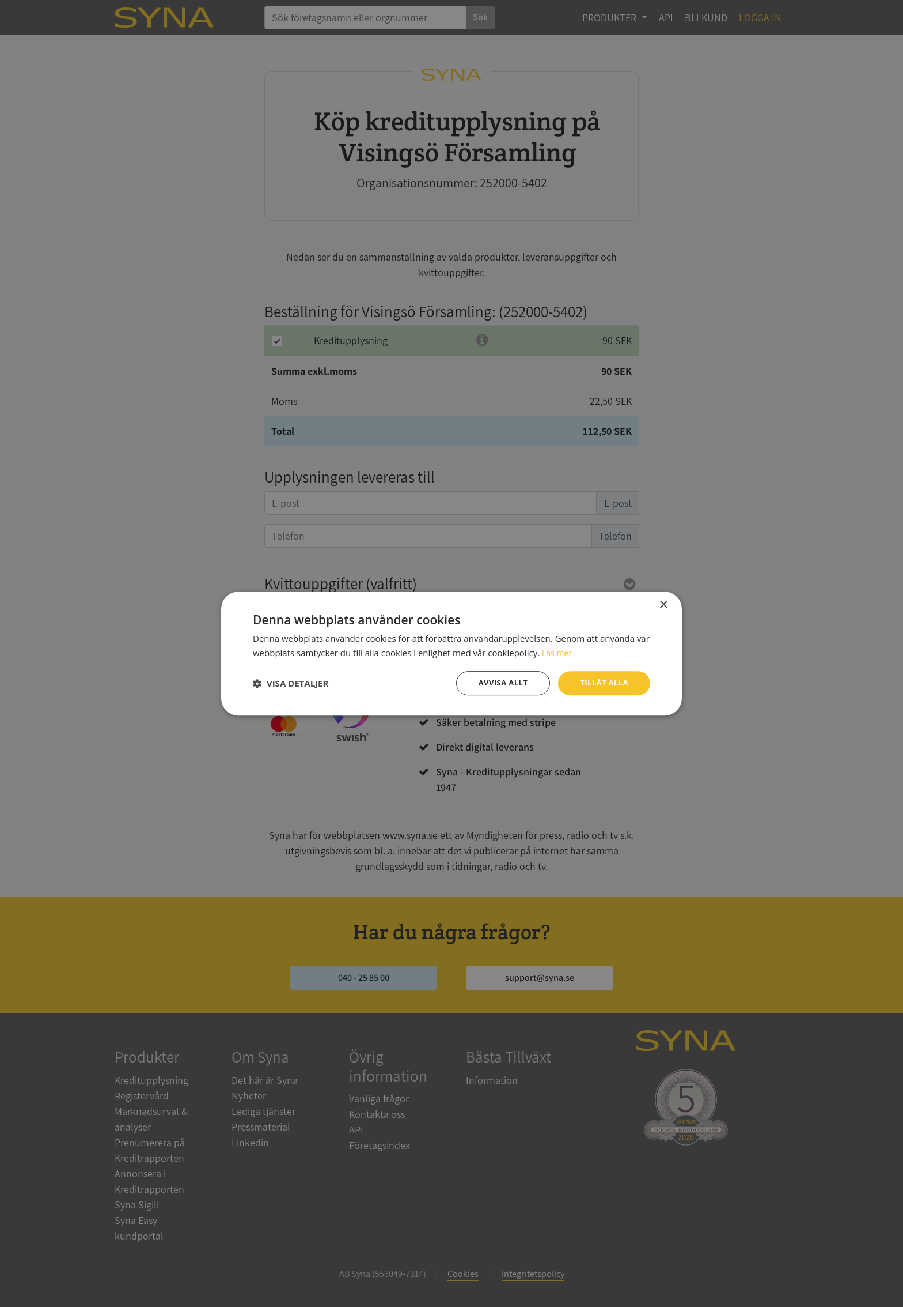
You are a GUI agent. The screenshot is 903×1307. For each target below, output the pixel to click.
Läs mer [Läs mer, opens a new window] (558, 651)
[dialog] (451, 653)
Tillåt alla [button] (602, 682)
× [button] (663, 604)
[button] (290, 683)
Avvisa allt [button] (498, 682)
